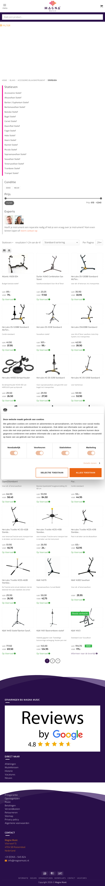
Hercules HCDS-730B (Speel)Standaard (11, 480)
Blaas (12, 80)
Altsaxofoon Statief (13, 97)
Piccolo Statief (11, 149)
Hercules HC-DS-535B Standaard (85, 377)
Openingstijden (12, 798)
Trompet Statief (11, 173)
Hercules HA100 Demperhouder (16, 377)
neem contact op (29, 230)
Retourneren (11, 812)
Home (4, 80)
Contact (71, 878)
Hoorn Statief (10, 140)
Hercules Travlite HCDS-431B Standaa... (83, 531)
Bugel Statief (10, 116)
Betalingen (10, 805)
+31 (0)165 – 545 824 (15, 857)
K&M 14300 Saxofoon (80, 580)
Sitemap (9, 816)
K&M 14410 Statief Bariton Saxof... (16, 630)
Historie (9, 771)
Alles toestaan (85, 472)
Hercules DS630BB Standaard (84, 327)
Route (8, 802)
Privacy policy (12, 819)
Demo (8, 188)
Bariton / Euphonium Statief (17, 102)
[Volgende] (58, 661)
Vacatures (10, 774)
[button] (4, 6)
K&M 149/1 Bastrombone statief (50, 630)
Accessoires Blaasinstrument (31, 80)
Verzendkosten (12, 809)
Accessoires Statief (13, 93)
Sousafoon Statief (12, 159)
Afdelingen (10, 764)
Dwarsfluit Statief (12, 126)
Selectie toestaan (52, 472)
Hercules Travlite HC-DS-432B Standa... (15, 531)
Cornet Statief (11, 121)
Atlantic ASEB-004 (10, 276)
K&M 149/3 (75, 630)
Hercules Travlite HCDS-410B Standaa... (49, 531)
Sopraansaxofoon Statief (15, 154)
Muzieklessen (11, 767)
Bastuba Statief (11, 112)
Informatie (23, 878)
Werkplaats (60, 878)
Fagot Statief (10, 130)
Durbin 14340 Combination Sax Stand (50, 278)
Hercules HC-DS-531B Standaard (51, 377)
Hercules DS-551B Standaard (49, 327)
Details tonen (90, 463)
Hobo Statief (10, 135)
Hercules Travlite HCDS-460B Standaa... (15, 581)
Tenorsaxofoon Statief (14, 164)
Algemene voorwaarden (17, 823)
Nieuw (16, 188)
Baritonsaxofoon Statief (15, 107)
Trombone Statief (12, 168)
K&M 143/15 (41, 580)
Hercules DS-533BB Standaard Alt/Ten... (15, 328)
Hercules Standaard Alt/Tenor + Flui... (85, 480)
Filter (9, 203)
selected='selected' (99, 242)
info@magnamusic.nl (18, 860)
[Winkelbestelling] (61, 242)
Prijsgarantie (11, 795)
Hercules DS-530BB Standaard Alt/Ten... (84, 278)
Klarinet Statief (11, 145)
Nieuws (8, 778)
